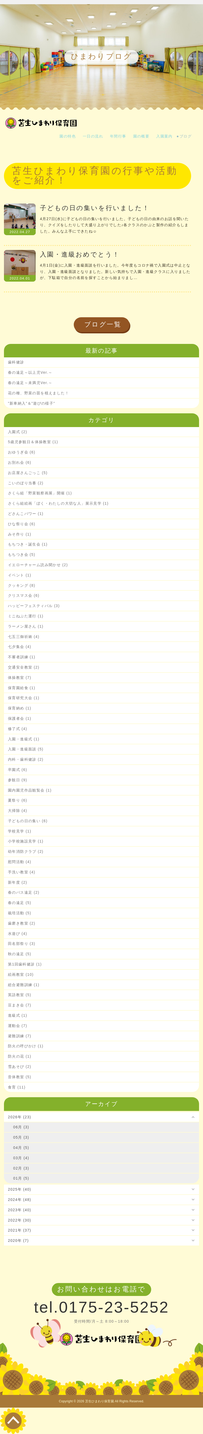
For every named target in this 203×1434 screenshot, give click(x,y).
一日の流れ (93, 136)
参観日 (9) (17, 780)
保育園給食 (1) (21, 688)
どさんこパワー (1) (25, 514)
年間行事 (118, 136)
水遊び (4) (17, 933)
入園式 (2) (17, 432)
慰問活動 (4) (19, 862)
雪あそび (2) (19, 1066)
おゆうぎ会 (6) (21, 452)
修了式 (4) (17, 729)
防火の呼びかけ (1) (25, 1046)
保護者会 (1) (19, 718)
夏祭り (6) (17, 800)
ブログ (185, 136)
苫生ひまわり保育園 (99, 1401)
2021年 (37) (19, 1230)
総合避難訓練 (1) (23, 985)
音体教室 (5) (19, 1077)
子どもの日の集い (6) (28, 821)
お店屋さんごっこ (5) (28, 473)
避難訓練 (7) (19, 1036)
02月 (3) (21, 1168)
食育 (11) (17, 1087)
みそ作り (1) (19, 534)
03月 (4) (21, 1158)
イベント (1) (19, 575)
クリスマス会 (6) (23, 595)
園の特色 (67, 136)
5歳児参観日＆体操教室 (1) (33, 442)
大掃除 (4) (17, 810)
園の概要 (141, 136)
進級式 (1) (17, 1015)
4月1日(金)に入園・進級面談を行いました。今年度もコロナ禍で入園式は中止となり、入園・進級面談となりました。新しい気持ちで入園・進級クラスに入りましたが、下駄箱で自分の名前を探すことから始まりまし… (115, 271)
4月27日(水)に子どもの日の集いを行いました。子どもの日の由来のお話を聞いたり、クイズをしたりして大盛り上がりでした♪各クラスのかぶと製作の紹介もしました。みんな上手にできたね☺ (114, 225)
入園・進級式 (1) (23, 739)
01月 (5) (21, 1178)
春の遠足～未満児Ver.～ (30, 383)
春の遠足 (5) (19, 903)
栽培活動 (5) (19, 913)
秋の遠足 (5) (19, 954)
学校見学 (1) (19, 831)
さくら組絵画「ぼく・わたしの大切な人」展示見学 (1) (58, 503)
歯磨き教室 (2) (21, 923)
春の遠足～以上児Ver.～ (30, 372)
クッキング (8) (21, 585)
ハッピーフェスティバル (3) (34, 606)
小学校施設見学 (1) (25, 841)
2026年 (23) (19, 1117)
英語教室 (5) (19, 995)
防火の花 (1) (19, 1056)
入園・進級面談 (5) (25, 749)
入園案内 (164, 136)
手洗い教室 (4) (21, 872)
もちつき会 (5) (21, 554)
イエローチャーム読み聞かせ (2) (38, 565)
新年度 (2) (17, 882)
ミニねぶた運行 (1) (25, 616)
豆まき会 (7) (19, 1005)
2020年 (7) (18, 1240)
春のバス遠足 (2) (23, 892)
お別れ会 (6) (19, 462)
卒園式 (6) (17, 770)
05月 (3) (21, 1137)
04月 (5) (21, 1148)
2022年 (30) (19, 1220)
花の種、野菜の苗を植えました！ (38, 393)
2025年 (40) (19, 1189)
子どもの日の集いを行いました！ (95, 207)
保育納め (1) (19, 708)
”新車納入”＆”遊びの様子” (31, 403)
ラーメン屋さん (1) (25, 626)
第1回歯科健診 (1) (25, 964)
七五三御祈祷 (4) (23, 637)
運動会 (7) (17, 1026)
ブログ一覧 (103, 324)
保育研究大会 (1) (23, 698)
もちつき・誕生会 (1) (28, 544)
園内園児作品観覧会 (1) (30, 790)
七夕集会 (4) (19, 647)
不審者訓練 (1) (21, 657)
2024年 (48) (19, 1200)
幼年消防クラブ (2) (25, 851)
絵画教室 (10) (21, 974)
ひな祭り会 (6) (21, 524)
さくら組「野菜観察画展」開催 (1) (40, 493)
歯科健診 (16, 362)
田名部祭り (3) (21, 943)
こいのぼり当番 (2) (25, 483)
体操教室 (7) (19, 677)
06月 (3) (21, 1127)
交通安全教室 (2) (23, 667)
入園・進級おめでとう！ (80, 254)
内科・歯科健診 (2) (25, 759)
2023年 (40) (19, 1210)
